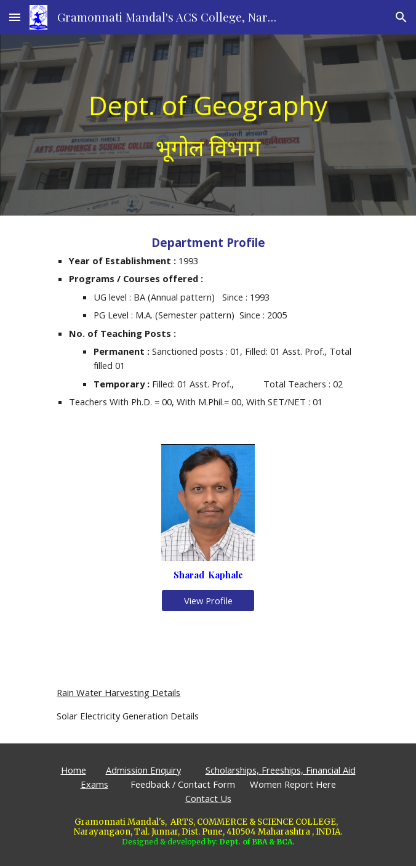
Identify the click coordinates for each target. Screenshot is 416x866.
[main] (208, 125)
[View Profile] (208, 600)
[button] (15, 17)
